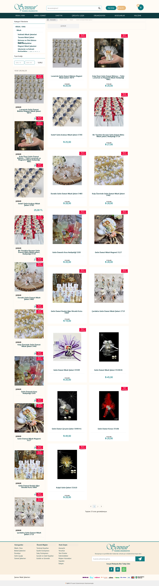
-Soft (67, 583)
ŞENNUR (18, 107)
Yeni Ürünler (63, 553)
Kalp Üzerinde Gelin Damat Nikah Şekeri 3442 (29, 345)
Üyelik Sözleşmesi (42, 550)
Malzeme (137, 16)
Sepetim (61, 560)
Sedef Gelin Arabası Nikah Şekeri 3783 (29, 204)
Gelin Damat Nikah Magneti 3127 (29, 439)
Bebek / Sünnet (40, 16)
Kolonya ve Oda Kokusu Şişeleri (27, 40)
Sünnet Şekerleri (20, 558)
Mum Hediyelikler (24, 43)
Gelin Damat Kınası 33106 (96, 268)
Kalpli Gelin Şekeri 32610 (129, 268)
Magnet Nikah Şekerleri (27, 46)
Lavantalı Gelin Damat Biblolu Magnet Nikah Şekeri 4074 (29, 111)
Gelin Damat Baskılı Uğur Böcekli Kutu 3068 (29, 486)
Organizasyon (99, 16)
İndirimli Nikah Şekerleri (27, 34)
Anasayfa (62, 547)
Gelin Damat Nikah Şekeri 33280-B (129, 219)
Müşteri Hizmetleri (65, 558)
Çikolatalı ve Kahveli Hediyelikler (26, 49)
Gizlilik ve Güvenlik (43, 558)
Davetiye (59, 16)
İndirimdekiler (63, 555)
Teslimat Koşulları (42, 547)
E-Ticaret (72, 583)
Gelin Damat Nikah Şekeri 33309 (96, 219)
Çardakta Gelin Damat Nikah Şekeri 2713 (29, 533)
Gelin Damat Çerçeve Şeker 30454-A (62, 269)
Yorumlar (62, 550)
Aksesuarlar (120, 16)
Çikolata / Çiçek (78, 16)
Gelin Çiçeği (18, 555)
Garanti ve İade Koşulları (45, 555)
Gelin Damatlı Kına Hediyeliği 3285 (29, 392)
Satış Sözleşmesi (42, 553)
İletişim (61, 563)
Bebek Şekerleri (20, 550)
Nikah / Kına (20, 16)
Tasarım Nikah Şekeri (26, 37)
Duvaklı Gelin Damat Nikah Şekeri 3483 (29, 298)
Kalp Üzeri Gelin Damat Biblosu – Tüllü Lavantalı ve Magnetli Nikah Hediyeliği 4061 (29, 158)
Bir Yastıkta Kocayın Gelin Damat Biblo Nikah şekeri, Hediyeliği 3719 (29, 252)
